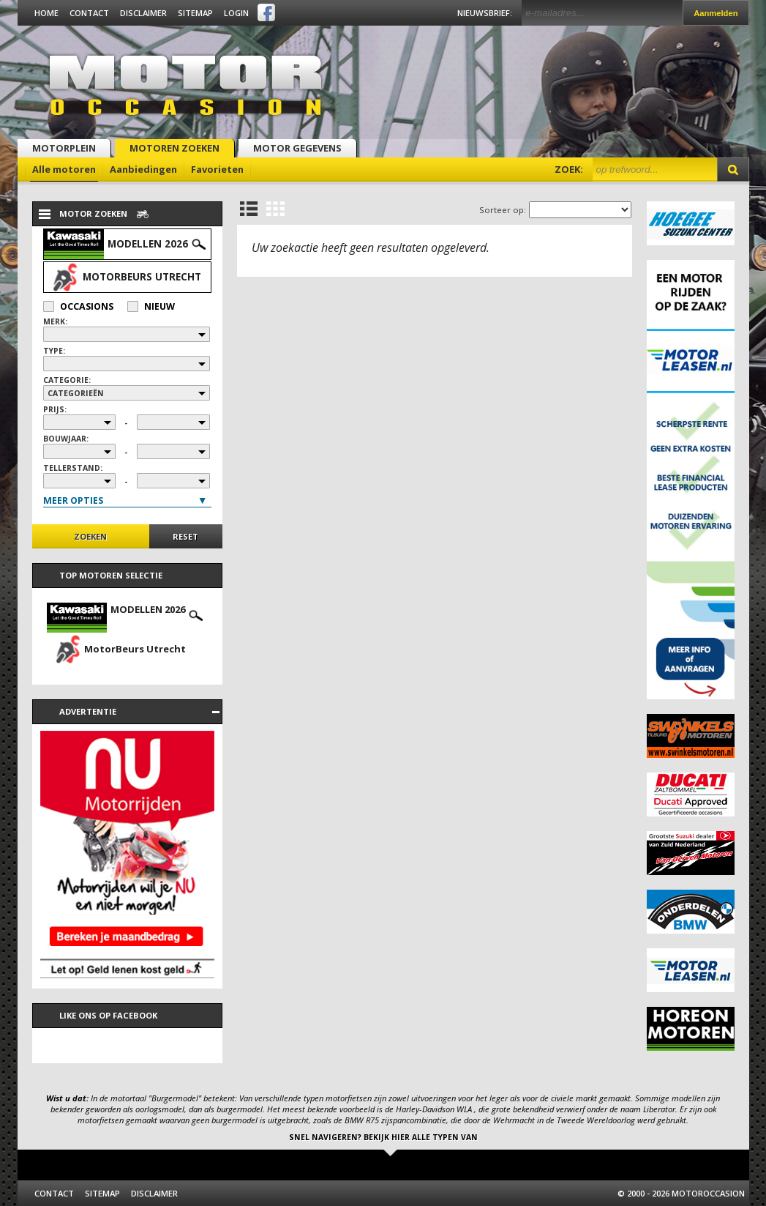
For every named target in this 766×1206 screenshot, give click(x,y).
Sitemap (195, 12)
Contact (89, 12)
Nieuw (151, 306)
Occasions (78, 306)
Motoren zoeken (174, 148)
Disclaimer (143, 12)
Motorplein (64, 148)
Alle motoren (64, 169)
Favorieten (217, 169)
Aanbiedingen (143, 169)
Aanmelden (715, 13)
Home (46, 12)
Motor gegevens (297, 148)
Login (236, 12)
